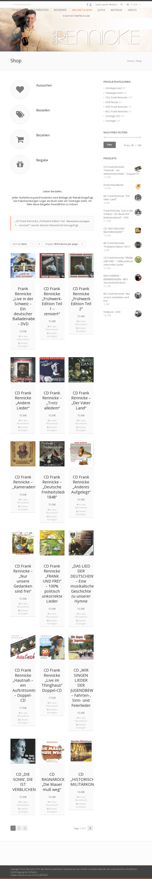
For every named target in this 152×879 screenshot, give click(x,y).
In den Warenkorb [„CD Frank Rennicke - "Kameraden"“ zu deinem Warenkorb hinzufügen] (23, 501)
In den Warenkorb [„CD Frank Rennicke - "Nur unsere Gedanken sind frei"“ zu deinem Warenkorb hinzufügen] (23, 605)
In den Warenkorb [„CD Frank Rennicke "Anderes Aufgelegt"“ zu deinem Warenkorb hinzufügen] (81, 506)
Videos (132, 10)
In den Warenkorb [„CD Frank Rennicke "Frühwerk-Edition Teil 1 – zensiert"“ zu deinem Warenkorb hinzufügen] (52, 328)
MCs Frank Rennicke (116, 111)
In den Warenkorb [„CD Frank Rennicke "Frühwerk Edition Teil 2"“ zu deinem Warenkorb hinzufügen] (81, 323)
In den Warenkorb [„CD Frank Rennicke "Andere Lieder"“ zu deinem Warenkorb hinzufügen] (23, 422)
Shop (139, 60)
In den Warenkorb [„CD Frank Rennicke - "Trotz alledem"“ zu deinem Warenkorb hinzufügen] (52, 422)
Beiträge (116, 10)
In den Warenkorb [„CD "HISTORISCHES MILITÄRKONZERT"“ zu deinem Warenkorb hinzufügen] (81, 798)
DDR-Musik (111, 102)
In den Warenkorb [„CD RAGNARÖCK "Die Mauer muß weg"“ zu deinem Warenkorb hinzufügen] (52, 803)
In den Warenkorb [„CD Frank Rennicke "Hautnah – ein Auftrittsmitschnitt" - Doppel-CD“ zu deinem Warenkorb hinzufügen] (23, 714)
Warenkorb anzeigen (77, 221)
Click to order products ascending (39, 244)
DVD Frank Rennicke (116, 106)
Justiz (101, 10)
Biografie (60, 10)
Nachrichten (40, 10)
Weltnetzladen (82, 10)
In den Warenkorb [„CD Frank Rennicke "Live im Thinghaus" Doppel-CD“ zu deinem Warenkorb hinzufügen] (52, 704)
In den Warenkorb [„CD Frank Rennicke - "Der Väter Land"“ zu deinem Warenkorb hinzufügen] (81, 422)
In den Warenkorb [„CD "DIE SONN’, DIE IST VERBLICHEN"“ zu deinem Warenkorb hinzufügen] (23, 803)
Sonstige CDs (113, 116)
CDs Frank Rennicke (116, 97)
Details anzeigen (23, 344)
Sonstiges (111, 120)
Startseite (19, 10)
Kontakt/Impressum (76, 16)
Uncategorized (113, 88)
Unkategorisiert (114, 92)
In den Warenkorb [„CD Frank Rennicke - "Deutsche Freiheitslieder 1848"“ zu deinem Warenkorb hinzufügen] (52, 511)
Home (130, 60)
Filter (109, 144)
